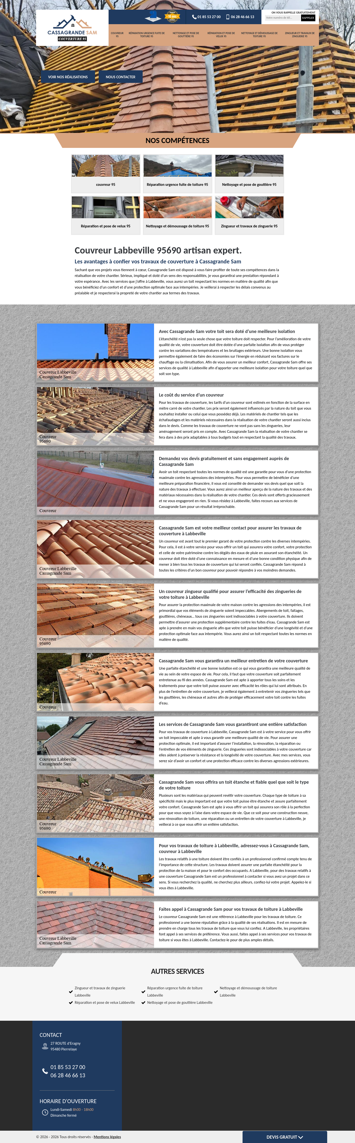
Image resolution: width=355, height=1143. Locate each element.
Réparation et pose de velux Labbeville (105, 1002)
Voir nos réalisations (68, 77)
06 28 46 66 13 (239, 16)
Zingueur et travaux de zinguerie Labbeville (100, 992)
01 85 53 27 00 (206, 16)
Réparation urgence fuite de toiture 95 (147, 35)
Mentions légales (107, 1137)
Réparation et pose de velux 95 (221, 35)
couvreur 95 (117, 35)
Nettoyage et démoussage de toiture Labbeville (248, 992)
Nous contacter (120, 77)
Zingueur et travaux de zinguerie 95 (300, 35)
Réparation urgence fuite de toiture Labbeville (175, 992)
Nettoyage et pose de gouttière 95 (186, 35)
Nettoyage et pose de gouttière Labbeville (180, 1002)
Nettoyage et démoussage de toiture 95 (259, 35)
